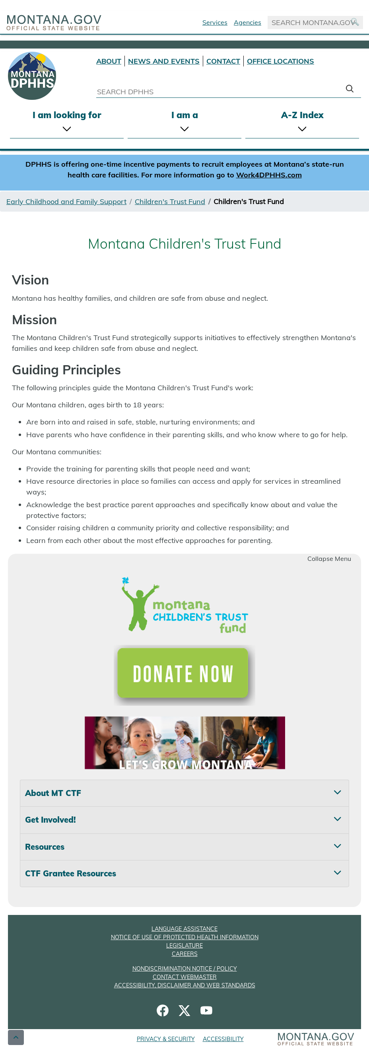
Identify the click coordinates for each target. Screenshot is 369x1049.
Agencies (247, 22)
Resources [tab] (44, 847)
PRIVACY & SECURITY (166, 1039)
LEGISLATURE (184, 945)
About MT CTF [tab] (53, 793)
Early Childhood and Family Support (66, 201)
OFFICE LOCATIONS (280, 61)
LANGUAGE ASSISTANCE (184, 928)
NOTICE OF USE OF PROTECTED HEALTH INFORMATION (184, 937)
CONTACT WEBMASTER (185, 977)
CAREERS (185, 954)
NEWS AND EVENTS (164, 61)
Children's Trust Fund (170, 201)
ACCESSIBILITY (223, 1039)
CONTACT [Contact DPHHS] (223, 61)
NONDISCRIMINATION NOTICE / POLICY (184, 968)
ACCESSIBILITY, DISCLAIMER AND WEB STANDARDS (184, 985)
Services (214, 22)
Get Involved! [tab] (50, 820)
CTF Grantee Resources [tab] (70, 873)
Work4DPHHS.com (269, 174)
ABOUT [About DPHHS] (108, 61)
